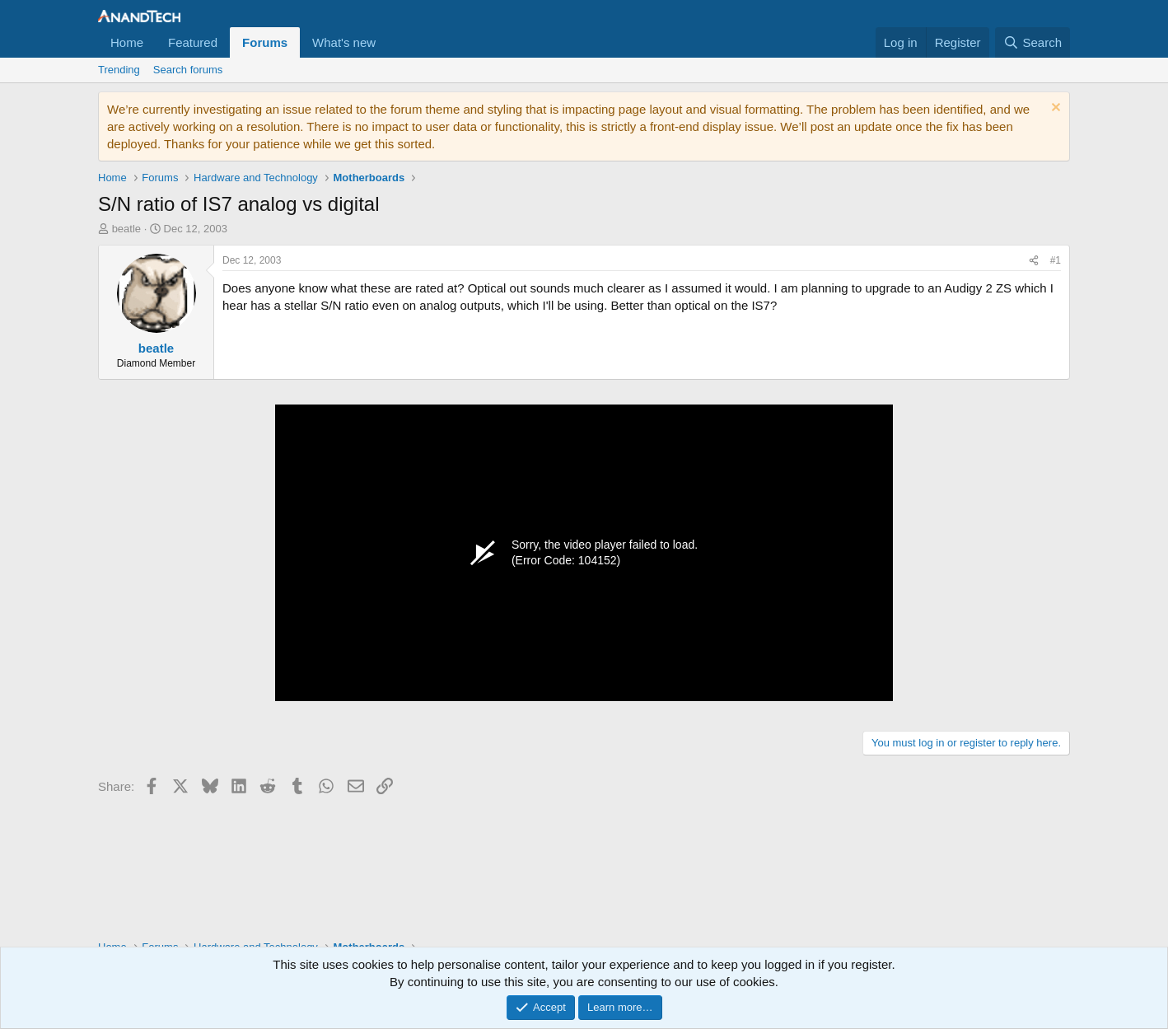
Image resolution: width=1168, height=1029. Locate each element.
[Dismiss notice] (1054, 109)
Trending (119, 69)
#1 (1055, 260)
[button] (388, 42)
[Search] (1032, 42)
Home (126, 42)
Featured (192, 42)
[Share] (1033, 260)
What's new (344, 42)
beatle (126, 228)
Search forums (188, 69)
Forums (264, 42)
